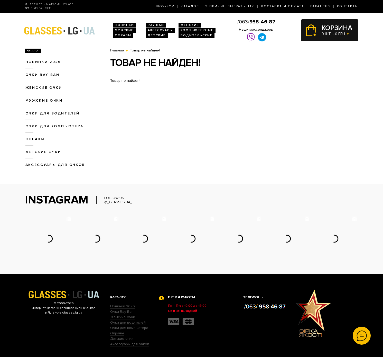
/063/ (256, 22)
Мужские (124, 30)
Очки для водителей (52, 113)
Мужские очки (44, 100)
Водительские (196, 35)
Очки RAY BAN (42, 75)
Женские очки (43, 87)
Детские (157, 35)
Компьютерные (197, 30)
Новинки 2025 (43, 62)
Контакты (347, 6)
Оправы (123, 35)
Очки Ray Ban (122, 311)
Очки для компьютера (54, 126)
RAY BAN (156, 25)
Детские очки (43, 152)
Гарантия (320, 6)
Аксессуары (160, 30)
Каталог (190, 6)
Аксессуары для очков (55, 165)
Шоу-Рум (165, 6)
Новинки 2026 (122, 306)
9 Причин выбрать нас (230, 6)
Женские (190, 25)
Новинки (124, 25)
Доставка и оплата (282, 6)
